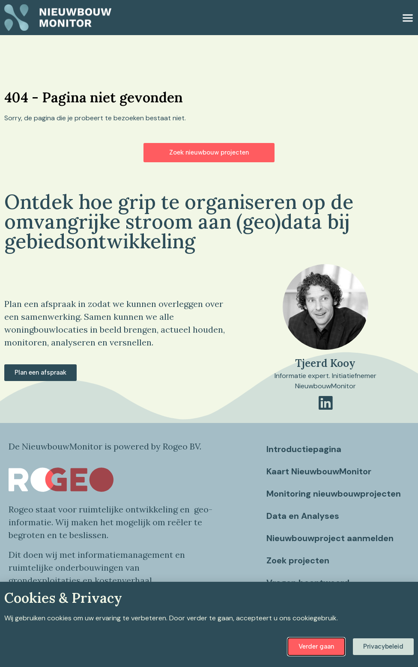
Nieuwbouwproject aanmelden (330, 546)
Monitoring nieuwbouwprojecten (310, 498)
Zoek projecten (297, 569)
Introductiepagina (303, 449)
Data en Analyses (302, 524)
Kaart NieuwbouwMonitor (318, 471)
